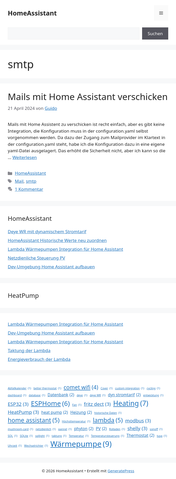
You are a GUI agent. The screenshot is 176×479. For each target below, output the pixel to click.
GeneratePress (121, 470)
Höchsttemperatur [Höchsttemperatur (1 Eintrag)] (76, 421)
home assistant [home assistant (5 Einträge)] (34, 420)
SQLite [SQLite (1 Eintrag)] (26, 436)
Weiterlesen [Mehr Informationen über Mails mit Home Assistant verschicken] (24, 157)
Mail (19, 181)
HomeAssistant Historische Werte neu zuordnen (57, 240)
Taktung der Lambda (29, 350)
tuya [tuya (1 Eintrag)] (162, 436)
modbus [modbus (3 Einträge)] (138, 420)
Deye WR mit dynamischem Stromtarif (47, 231)
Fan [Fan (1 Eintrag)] (77, 405)
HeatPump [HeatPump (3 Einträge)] (23, 412)
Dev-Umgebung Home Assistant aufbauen (51, 267)
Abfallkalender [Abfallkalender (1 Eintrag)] (19, 388)
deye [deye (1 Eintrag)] (82, 395)
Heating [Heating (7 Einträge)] (130, 403)
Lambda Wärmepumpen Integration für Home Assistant (65, 249)
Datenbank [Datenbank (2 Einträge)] (61, 395)
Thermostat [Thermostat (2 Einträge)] (140, 435)
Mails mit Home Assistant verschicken (88, 96)
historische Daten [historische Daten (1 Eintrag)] (107, 413)
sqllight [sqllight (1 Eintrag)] (42, 436)
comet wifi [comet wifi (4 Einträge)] (81, 387)
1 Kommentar (29, 189)
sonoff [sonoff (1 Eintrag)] (156, 429)
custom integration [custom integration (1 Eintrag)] (129, 388)
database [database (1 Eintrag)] (37, 395)
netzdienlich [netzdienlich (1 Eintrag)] (45, 429)
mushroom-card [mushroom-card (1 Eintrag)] (20, 429)
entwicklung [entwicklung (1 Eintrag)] (153, 395)
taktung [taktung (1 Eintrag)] (59, 436)
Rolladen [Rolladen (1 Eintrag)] (117, 429)
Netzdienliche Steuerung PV (36, 258)
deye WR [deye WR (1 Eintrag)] (98, 395)
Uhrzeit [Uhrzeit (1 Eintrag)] (15, 446)
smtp (31, 181)
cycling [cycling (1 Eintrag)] (153, 388)
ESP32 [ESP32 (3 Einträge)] (18, 404)
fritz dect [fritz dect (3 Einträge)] (97, 404)
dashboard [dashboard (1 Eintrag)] (17, 395)
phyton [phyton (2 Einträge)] (83, 429)
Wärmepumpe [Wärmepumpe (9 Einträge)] (81, 444)
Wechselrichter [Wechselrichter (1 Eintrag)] (36, 446)
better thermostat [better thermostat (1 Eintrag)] (47, 388)
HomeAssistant (32, 13)
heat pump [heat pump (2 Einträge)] (54, 412)
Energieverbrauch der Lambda (39, 359)
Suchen (155, 33)
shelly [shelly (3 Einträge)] (137, 428)
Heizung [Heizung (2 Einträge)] (81, 412)
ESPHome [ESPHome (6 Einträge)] (50, 403)
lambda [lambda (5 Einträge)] (108, 420)
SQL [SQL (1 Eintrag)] (12, 436)
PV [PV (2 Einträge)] (101, 429)
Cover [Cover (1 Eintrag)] (107, 388)
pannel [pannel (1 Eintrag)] (65, 429)
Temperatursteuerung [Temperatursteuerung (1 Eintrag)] (107, 436)
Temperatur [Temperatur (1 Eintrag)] (79, 436)
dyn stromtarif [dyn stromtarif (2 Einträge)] (124, 395)
